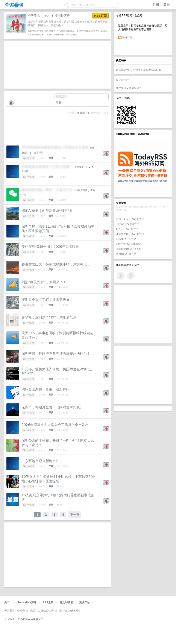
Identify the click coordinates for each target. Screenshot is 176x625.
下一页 (74, 514)
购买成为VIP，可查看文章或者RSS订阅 (138, 69)
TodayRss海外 (27, 602)
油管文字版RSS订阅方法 (130, 234)
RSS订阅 (127, 37)
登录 (166, 5)
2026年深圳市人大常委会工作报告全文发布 (55, 425)
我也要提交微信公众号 (129, 87)
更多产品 (84, 602)
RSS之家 (47, 602)
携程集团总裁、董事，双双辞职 (45, 390)
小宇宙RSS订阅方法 (127, 224)
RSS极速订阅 (82, 112)
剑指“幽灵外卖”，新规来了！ (43, 282)
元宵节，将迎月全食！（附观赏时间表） (52, 407)
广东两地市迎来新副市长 (40, 461)
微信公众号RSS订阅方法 (130, 219)
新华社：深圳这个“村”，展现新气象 (49, 317)
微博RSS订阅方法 (126, 253)
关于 (6, 602)
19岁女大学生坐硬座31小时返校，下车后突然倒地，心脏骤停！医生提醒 (58, 479)
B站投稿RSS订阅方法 (128, 243)
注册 (156, 5)
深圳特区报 (62, 15)
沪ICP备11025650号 (30, 618)
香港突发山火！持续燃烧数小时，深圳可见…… (57, 264)
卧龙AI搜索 (66, 602)
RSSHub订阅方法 (126, 239)
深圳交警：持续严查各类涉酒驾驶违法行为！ (55, 353)
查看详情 (38, 152)
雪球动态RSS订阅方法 (129, 248)
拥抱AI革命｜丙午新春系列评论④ (47, 210)
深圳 (51, 158)
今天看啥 (34, 15)
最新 (59, 102)
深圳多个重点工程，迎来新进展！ (47, 300)
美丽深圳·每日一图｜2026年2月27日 (50, 247)
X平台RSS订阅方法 (127, 229)
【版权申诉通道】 (59, 35)
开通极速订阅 (81, 167)
